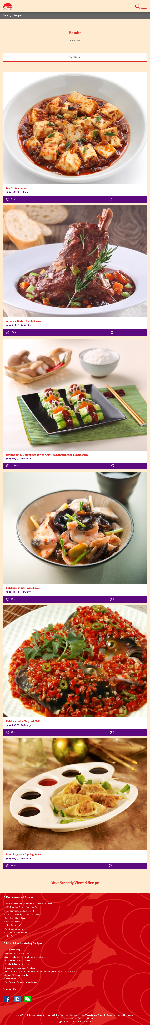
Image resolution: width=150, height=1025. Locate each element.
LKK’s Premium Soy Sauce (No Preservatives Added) (28, 904)
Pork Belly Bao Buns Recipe (17, 964)
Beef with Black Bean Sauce (16, 954)
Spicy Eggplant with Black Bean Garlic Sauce (24, 957)
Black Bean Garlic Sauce (15, 918)
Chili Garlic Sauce (12, 922)
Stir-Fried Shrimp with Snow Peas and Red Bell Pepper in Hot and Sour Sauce (39, 972)
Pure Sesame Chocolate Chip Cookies (21, 982)
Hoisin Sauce (10, 936)
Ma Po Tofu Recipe (13, 950)
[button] (137, 6)
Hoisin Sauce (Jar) (12, 925)
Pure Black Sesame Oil (14, 929)
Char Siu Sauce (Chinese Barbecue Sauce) (23, 915)
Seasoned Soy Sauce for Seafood (19, 911)
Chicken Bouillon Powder (16, 933)
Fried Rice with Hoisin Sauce (17, 961)
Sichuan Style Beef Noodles (16, 975)
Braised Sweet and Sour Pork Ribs (19, 968)
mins (12, 199)
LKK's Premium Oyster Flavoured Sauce (22, 907)
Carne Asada (10, 979)
